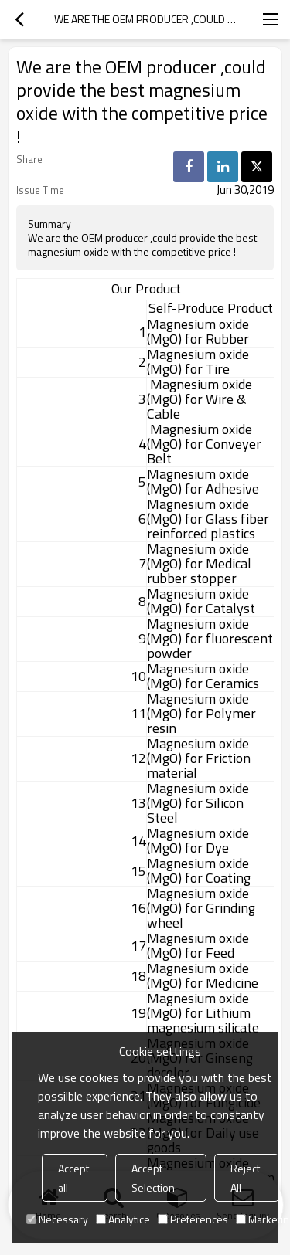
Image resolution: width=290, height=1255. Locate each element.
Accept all (73, 1178)
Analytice (123, 1219)
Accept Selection (153, 1178)
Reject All (245, 1178)
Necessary (57, 1219)
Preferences (193, 1219)
